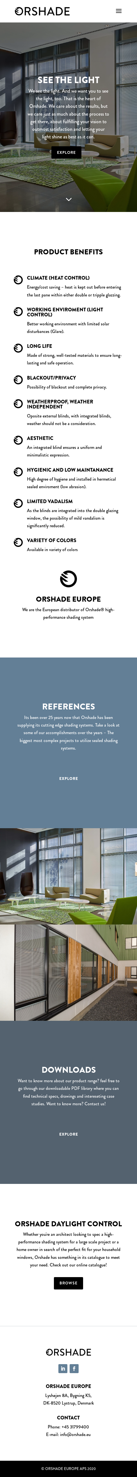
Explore (66, 152)
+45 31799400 (75, 1427)
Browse (68, 1283)
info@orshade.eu (75, 1434)
